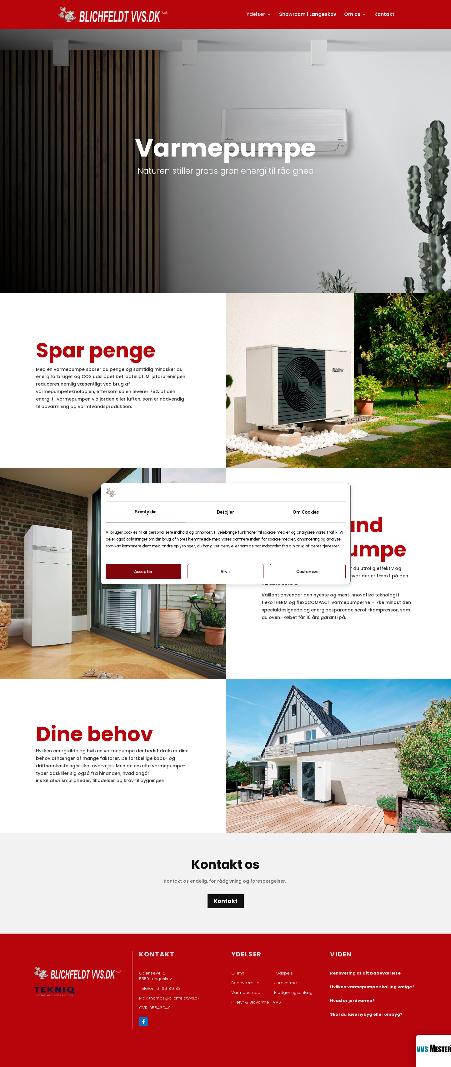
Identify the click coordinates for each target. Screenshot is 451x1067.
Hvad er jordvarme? (352, 1001)
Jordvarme (285, 983)
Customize (307, 571)
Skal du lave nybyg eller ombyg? (366, 1014)
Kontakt (384, 14)
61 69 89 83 (168, 988)
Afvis (225, 571)
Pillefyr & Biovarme (252, 1002)
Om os (352, 14)
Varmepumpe (245, 992)
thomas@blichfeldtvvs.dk (174, 998)
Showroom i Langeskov (307, 14)
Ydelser (255, 14)
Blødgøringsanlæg (293, 992)
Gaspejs (284, 973)
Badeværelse (245, 983)
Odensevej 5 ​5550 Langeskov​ (155, 976)
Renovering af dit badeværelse (365, 973)
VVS (277, 1002)
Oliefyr (237, 973)
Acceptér (143, 571)
